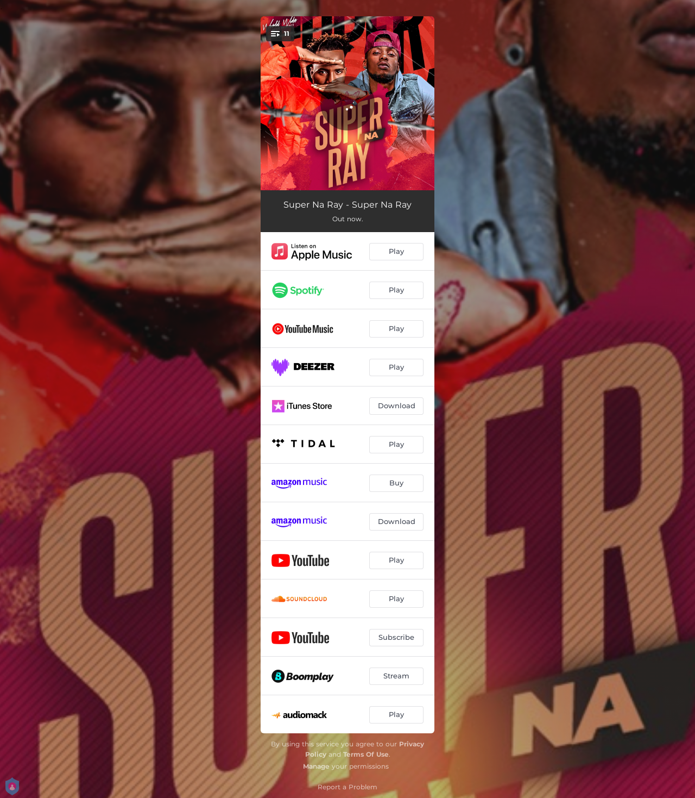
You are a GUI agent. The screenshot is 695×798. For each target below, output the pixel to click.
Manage (316, 766)
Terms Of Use (366, 754)
